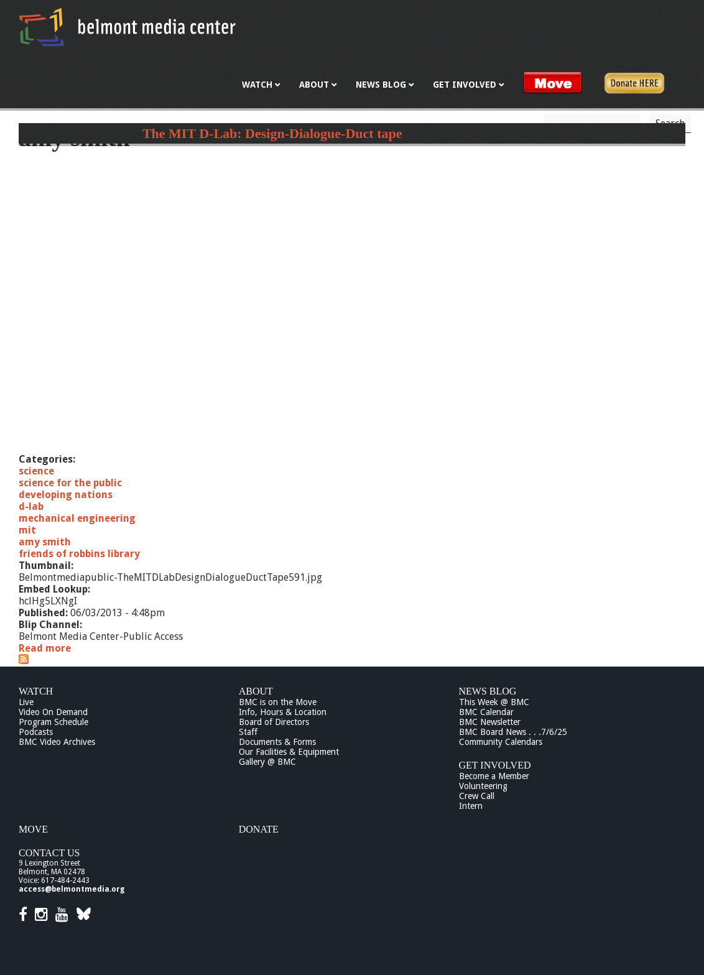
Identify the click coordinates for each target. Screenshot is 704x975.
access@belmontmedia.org (71, 889)
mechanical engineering (77, 518)
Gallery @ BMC (267, 762)
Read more (45, 648)
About (256, 691)
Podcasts (36, 732)
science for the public (70, 483)
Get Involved (495, 765)
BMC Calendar (486, 712)
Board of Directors (274, 722)
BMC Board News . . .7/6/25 (513, 732)
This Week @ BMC (494, 702)
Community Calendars (500, 742)
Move (33, 829)
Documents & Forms (277, 742)
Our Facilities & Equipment (289, 752)
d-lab (31, 506)
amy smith (45, 542)
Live (26, 702)
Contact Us (49, 853)
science (36, 471)
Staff (248, 732)
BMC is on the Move (278, 702)
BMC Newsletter (490, 722)
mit (27, 530)
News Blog (488, 691)
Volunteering (483, 786)
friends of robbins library (79, 554)
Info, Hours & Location (283, 712)
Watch (36, 691)
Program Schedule (53, 722)
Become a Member (494, 776)
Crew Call (476, 796)
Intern (471, 806)
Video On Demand (53, 712)
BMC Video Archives (57, 742)
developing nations (66, 495)
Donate (259, 829)
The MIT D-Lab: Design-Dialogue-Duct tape (272, 133)
